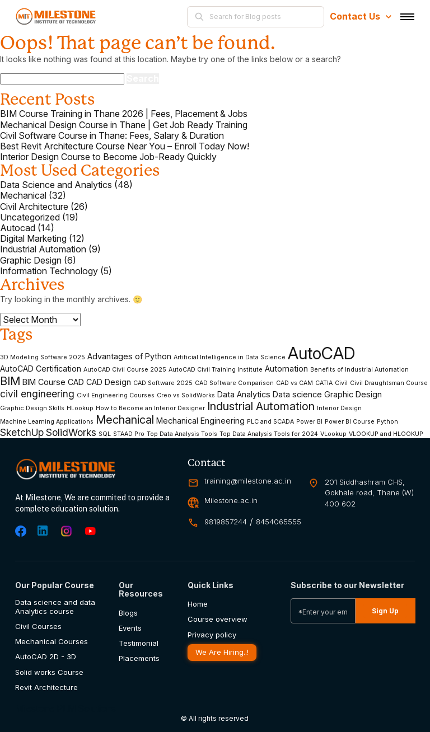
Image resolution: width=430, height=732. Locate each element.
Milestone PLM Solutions (65, 708)
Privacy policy (212, 635)
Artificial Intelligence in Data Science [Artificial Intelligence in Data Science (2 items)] (230, 357)
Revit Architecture (46, 687)
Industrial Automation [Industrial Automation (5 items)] (261, 406)
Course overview (217, 619)
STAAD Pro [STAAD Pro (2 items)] (128, 434)
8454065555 (278, 522)
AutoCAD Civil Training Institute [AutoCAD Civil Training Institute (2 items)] (216, 370)
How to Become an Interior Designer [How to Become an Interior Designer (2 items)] (150, 408)
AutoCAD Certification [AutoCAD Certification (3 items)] (40, 368)
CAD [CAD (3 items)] (76, 382)
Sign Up (385, 611)
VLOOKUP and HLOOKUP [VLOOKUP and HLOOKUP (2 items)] (386, 434)
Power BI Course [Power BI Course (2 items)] (350, 422)
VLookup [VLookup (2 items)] (333, 434)
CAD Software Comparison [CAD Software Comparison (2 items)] (234, 383)
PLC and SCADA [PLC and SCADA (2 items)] (270, 422)
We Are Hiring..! (222, 651)
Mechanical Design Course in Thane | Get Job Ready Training (123, 125)
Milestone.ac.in (231, 500)
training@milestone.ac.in (247, 481)
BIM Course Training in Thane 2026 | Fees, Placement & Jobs (123, 114)
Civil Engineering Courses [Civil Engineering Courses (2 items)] (116, 395)
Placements (139, 658)
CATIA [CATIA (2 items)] (324, 383)
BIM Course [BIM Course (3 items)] (44, 382)
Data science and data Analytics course (55, 607)
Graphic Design (31, 260)
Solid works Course (49, 672)
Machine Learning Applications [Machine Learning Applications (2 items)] (47, 422)
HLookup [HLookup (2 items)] (80, 408)
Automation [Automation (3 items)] (286, 368)
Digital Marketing (33, 238)
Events (130, 628)
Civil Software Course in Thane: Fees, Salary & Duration (112, 135)
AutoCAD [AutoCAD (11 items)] (321, 353)
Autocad (17, 228)
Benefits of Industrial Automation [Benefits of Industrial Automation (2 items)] (359, 370)
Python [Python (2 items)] (387, 422)
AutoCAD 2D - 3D (45, 657)
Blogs (128, 613)
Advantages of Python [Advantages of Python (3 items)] (129, 356)
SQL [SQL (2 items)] (105, 434)
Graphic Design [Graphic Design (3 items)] (353, 394)
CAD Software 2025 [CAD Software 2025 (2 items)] (163, 383)
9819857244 (225, 522)
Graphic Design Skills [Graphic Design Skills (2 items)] (32, 408)
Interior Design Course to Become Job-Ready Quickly (108, 157)
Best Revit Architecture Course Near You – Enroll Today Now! (124, 146)
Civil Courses (38, 626)
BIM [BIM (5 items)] (10, 381)
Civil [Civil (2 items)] (341, 383)
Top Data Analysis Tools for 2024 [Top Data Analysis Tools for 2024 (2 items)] (268, 434)
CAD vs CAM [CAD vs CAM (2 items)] (294, 383)
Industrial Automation (43, 249)
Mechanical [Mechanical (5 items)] (125, 419)
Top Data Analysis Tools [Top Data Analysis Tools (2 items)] (182, 434)
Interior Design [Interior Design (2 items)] (339, 408)
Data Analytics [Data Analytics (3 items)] (243, 394)
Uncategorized (30, 217)
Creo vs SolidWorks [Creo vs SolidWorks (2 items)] (186, 395)
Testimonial (138, 643)
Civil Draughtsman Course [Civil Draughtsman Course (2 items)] (389, 383)
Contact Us (360, 16)
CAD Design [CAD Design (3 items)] (108, 382)
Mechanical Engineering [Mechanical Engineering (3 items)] (200, 420)
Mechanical (23, 195)
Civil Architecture (34, 206)
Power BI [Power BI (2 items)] (309, 422)
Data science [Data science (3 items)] (297, 394)
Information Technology (49, 271)
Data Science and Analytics (56, 185)
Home (198, 604)
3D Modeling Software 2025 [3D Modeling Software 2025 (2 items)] (42, 357)
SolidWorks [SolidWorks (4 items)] (71, 432)
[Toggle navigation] (407, 17)
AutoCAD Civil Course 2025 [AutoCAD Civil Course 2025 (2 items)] (124, 370)
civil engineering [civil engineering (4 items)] (37, 394)
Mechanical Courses (51, 641)
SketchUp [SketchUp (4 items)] (22, 432)
